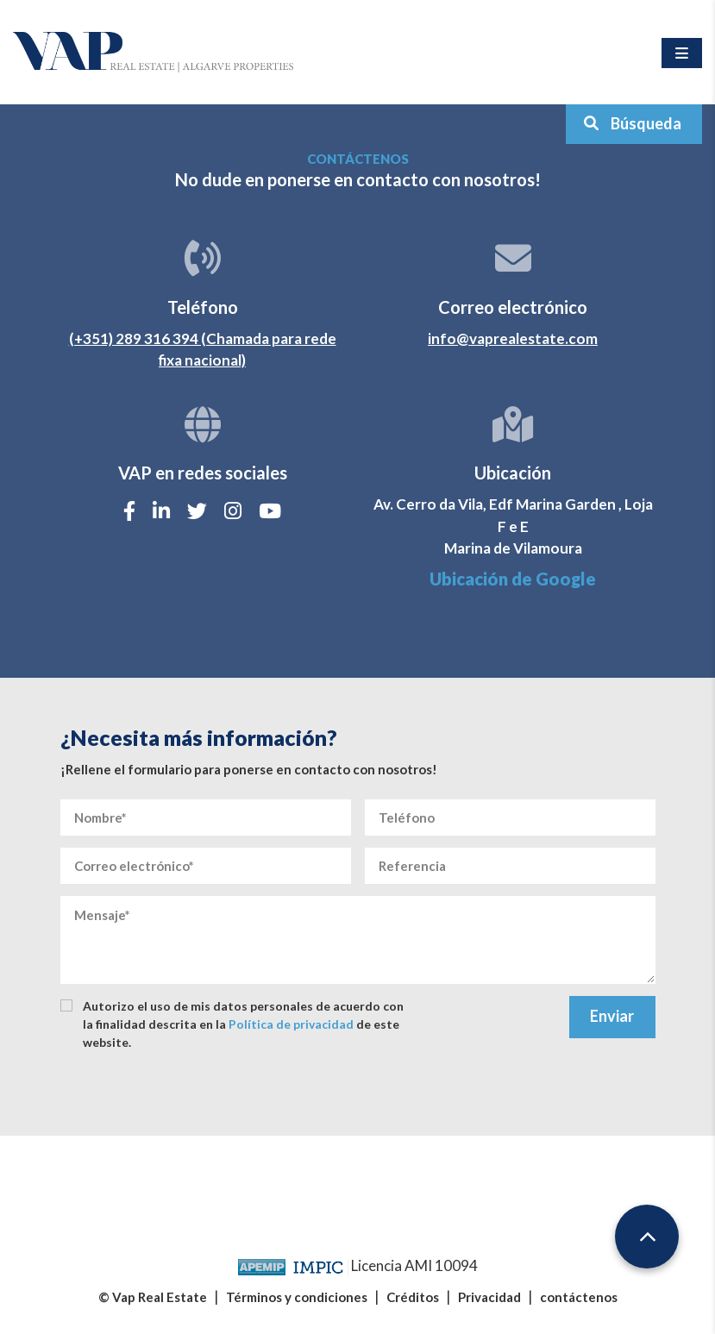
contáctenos (579, 1297)
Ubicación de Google (513, 578)
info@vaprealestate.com (513, 338)
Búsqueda (632, 123)
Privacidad (489, 1297)
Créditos (412, 1297)
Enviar (612, 1015)
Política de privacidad (291, 1024)
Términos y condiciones (296, 1297)
